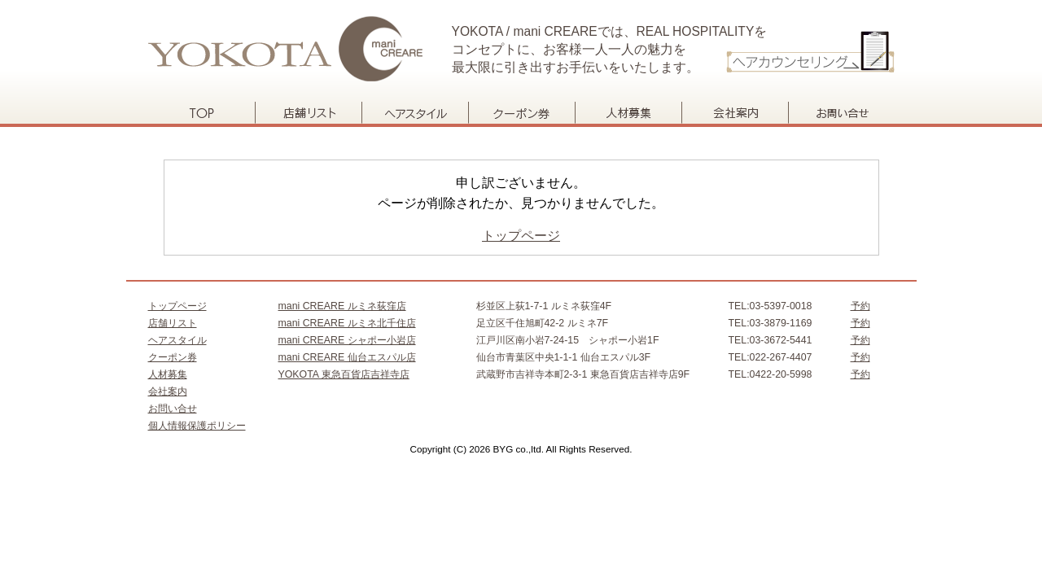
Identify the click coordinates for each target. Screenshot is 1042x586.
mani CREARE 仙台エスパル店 (347, 357)
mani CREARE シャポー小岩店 (347, 340)
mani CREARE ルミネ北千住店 (347, 323)
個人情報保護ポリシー (197, 425)
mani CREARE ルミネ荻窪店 (342, 306)
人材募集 (628, 113)
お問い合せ (841, 113)
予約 (860, 306)
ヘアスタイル (414, 113)
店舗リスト (308, 113)
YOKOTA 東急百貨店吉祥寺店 (343, 374)
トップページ (201, 113)
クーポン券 (521, 113)
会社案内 (734, 113)
